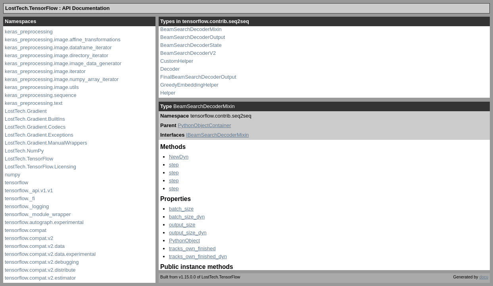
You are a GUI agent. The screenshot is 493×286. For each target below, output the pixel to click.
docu (483, 277)
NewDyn (178, 157)
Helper (167, 93)
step (174, 165)
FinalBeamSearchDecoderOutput (198, 77)
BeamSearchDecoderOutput (192, 37)
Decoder (170, 69)
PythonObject (184, 240)
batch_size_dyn (187, 217)
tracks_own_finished (192, 248)
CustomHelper (176, 61)
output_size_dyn (188, 233)
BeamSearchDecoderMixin (191, 29)
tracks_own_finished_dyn (198, 256)
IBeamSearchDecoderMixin (217, 135)
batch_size (181, 209)
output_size (182, 225)
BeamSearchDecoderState (191, 45)
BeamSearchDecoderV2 (188, 53)
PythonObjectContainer (204, 125)
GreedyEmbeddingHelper (189, 85)
